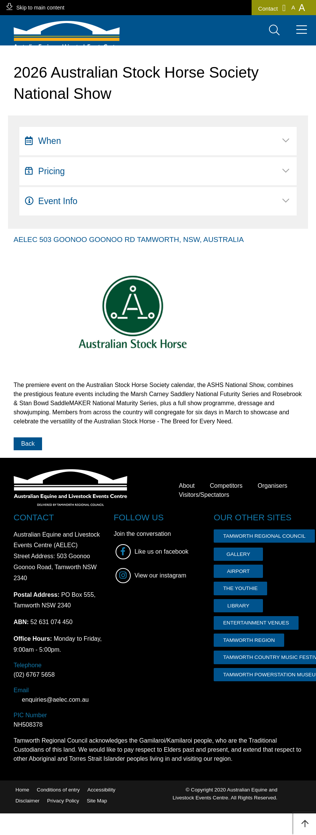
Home (22, 790)
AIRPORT (238, 571)
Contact (272, 7)
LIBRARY (238, 606)
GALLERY (238, 554)
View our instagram (151, 575)
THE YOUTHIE (240, 588)
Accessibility (101, 790)
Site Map (97, 801)
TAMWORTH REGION (249, 640)
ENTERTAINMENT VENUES (256, 623)
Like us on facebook (152, 551)
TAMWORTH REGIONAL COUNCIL (264, 536)
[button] (293, 7)
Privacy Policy (63, 801)
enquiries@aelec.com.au (51, 699)
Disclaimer (27, 801)
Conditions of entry (58, 790)
